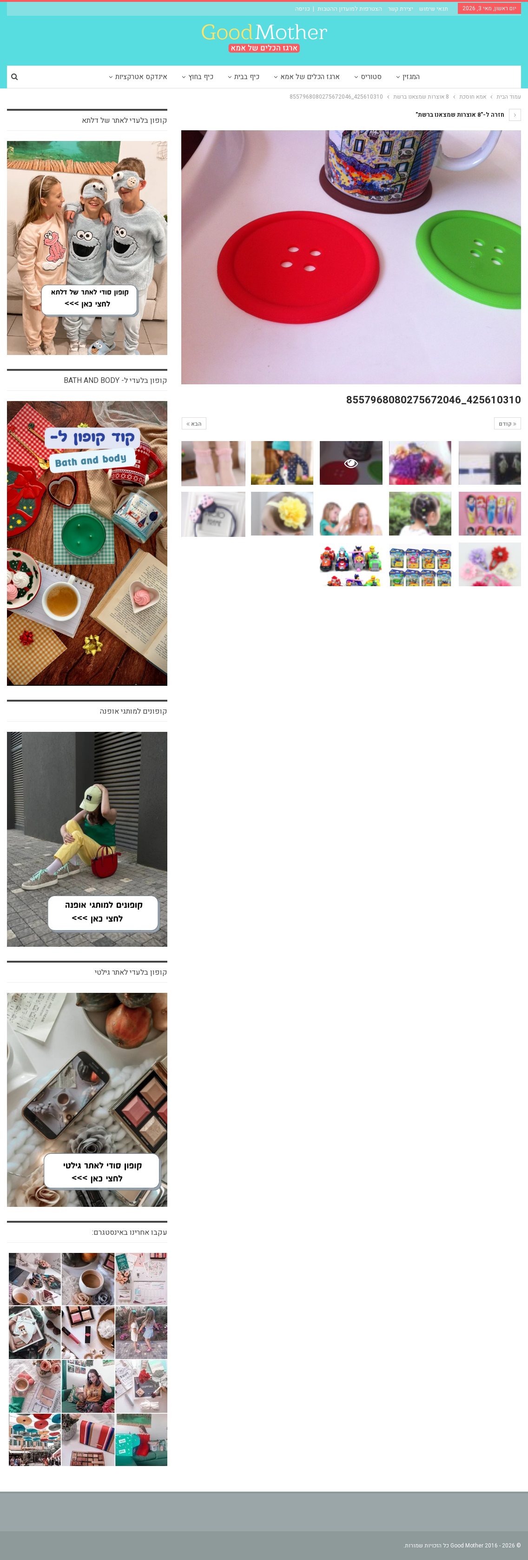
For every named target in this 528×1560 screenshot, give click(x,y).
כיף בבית (246, 77)
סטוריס (371, 77)
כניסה (302, 8)
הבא (194, 424)
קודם (507, 424)
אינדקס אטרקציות (141, 77)
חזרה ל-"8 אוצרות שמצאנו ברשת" (468, 114)
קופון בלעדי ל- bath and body (115, 380)
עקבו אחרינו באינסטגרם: (129, 1232)
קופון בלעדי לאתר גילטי (131, 972)
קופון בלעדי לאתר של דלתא (124, 120)
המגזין (411, 77)
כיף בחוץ (200, 77)
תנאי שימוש (433, 8)
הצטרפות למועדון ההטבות (349, 8)
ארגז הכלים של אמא (310, 77)
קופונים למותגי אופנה (133, 711)
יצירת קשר (400, 8)
